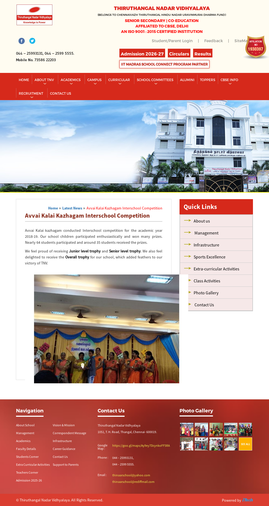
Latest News (72, 208)
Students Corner (27, 457)
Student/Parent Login (172, 40)
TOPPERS (207, 80)
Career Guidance (64, 449)
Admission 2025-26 (29, 480)
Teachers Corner (27, 472)
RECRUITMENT (31, 93)
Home (24, 80)
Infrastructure (62, 441)
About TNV (45, 80)
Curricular (119, 80)
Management (25, 433)
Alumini (187, 80)
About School (25, 425)
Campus (94, 80)
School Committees (155, 80)
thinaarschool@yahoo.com (131, 475)
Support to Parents (66, 464)
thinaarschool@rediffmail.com (133, 482)
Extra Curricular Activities (33, 464)
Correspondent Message (69, 433)
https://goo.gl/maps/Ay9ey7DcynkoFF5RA (141, 445)
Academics (71, 80)
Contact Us (60, 457)
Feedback (213, 40)
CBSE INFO (230, 80)
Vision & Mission (64, 425)
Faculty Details (26, 449)
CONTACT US (60, 93)
